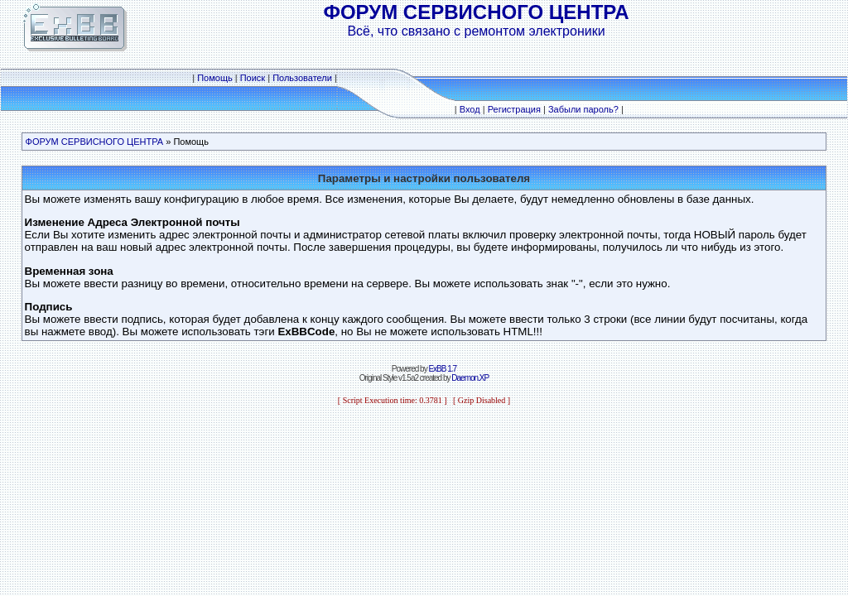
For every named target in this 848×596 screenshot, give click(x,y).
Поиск (252, 78)
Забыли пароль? (583, 109)
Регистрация (514, 109)
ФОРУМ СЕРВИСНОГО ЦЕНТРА (95, 142)
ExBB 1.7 (442, 368)
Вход (470, 109)
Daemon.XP (470, 377)
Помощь (215, 78)
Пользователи (302, 78)
